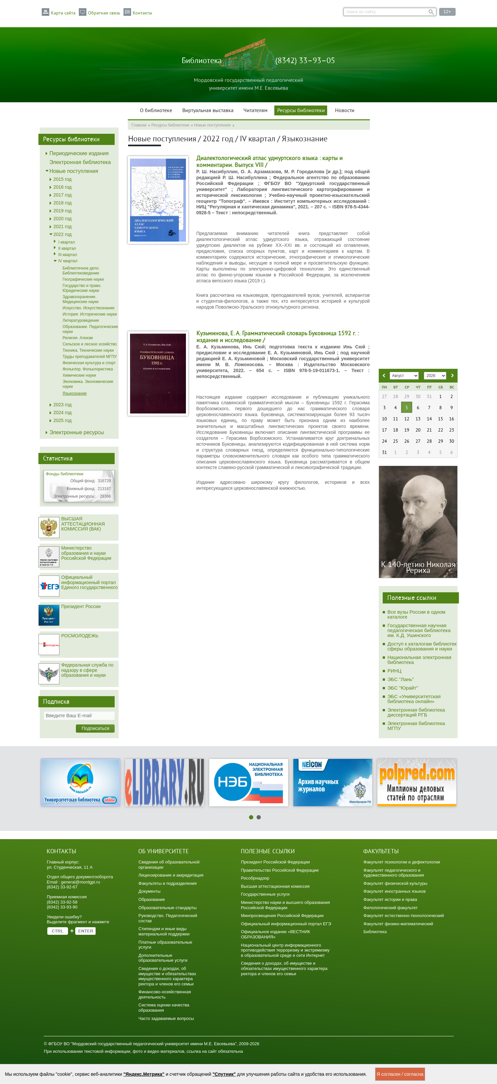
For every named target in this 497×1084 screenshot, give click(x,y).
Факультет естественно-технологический (404, 915)
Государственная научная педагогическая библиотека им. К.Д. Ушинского (419, 630)
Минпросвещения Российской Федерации (282, 915)
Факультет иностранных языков (395, 891)
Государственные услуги (265, 894)
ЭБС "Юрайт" (403, 688)
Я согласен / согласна (400, 1074)
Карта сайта (63, 13)
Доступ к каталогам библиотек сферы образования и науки (422, 646)
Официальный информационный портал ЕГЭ (286, 923)
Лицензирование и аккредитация (171, 875)
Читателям (255, 110)
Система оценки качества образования (164, 1007)
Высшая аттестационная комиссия (275, 886)
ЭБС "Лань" (401, 679)
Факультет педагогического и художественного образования (394, 873)
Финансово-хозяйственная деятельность (165, 994)
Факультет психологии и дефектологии (402, 862)
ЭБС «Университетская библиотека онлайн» (414, 699)
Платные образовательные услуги (165, 945)
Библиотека (375, 931)
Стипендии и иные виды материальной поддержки (164, 931)
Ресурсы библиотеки (301, 110)
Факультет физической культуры (396, 883)
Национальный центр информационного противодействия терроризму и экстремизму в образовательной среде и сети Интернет (285, 950)
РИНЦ (395, 670)
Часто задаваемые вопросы (166, 1018)
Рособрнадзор (255, 878)
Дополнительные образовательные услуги (163, 958)
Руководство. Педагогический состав (168, 918)
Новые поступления (212, 125)
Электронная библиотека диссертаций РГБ (416, 712)
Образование (152, 899)
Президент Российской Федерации (275, 862)
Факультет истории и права (390, 899)
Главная (139, 125)
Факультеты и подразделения (168, 883)
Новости (344, 110)
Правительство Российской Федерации (280, 870)
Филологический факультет (391, 907)
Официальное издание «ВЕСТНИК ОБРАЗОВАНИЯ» (275, 934)
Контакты (142, 13)
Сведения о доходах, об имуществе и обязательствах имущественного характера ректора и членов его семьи (167, 976)
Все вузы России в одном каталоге (416, 614)
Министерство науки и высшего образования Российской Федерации (285, 905)
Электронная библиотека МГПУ (416, 725)
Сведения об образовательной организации (169, 865)
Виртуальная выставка (208, 110)
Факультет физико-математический (398, 923)
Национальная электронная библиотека (419, 659)
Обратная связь (104, 13)
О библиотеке (156, 110)
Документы (150, 891)
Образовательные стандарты (168, 907)
